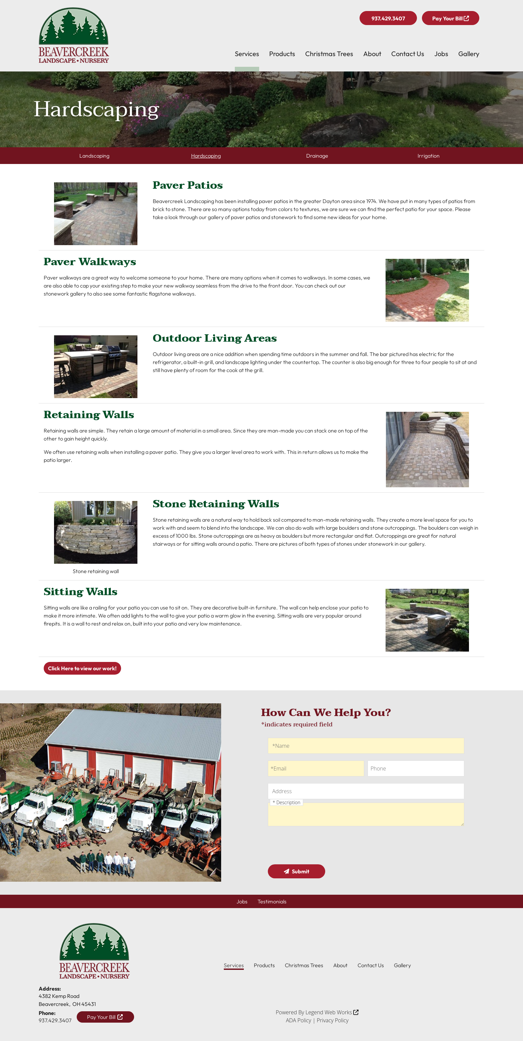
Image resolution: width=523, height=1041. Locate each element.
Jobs (441, 53)
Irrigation (429, 155)
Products (282, 53)
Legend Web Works (332, 1012)
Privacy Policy (333, 1020)
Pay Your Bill (450, 18)
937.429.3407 (388, 18)
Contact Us (407, 53)
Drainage (317, 155)
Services (247, 53)
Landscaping (94, 155)
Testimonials (272, 901)
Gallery (468, 53)
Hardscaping (206, 155)
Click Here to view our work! (82, 668)
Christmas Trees (329, 53)
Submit (296, 871)
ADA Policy (298, 1020)
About (372, 53)
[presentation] (318, 846)
